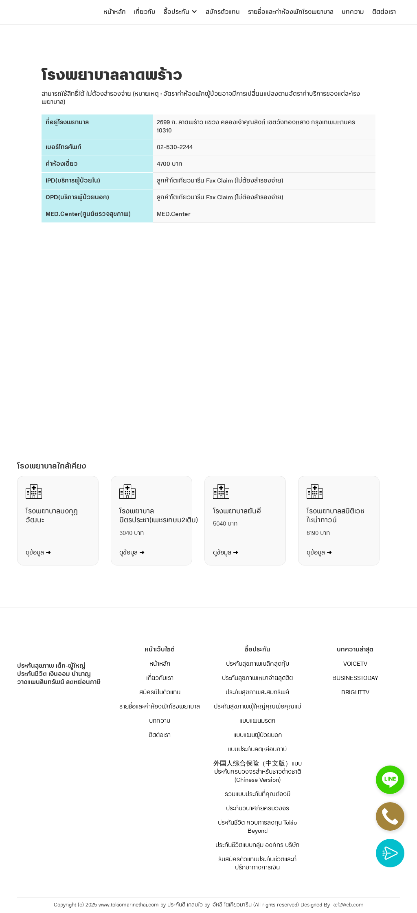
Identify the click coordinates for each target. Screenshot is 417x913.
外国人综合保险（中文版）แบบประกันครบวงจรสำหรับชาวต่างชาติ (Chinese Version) (257, 772)
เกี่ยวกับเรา (159, 678)
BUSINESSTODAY (355, 678)
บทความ (353, 12)
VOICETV (355, 664)
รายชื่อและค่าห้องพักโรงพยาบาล (291, 12)
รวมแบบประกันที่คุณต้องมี (257, 794)
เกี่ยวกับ (145, 12)
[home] (49, 4)
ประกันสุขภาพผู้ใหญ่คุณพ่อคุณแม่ (257, 707)
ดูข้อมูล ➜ (38, 553)
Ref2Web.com (347, 905)
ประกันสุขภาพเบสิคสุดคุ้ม (257, 664)
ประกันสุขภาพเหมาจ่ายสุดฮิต (257, 678)
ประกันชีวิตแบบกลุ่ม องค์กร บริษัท (257, 845)
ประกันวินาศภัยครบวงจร (257, 809)
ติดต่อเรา (384, 12)
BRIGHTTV (355, 693)
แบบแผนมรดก (257, 721)
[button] (181, 12)
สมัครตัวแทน (223, 12)
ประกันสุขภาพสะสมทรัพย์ (257, 693)
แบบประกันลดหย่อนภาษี (257, 750)
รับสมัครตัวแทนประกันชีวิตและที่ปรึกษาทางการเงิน (257, 864)
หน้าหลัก (114, 12)
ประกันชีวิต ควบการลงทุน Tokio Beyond (257, 827)
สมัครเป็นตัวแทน (159, 693)
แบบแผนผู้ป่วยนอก (257, 735)
